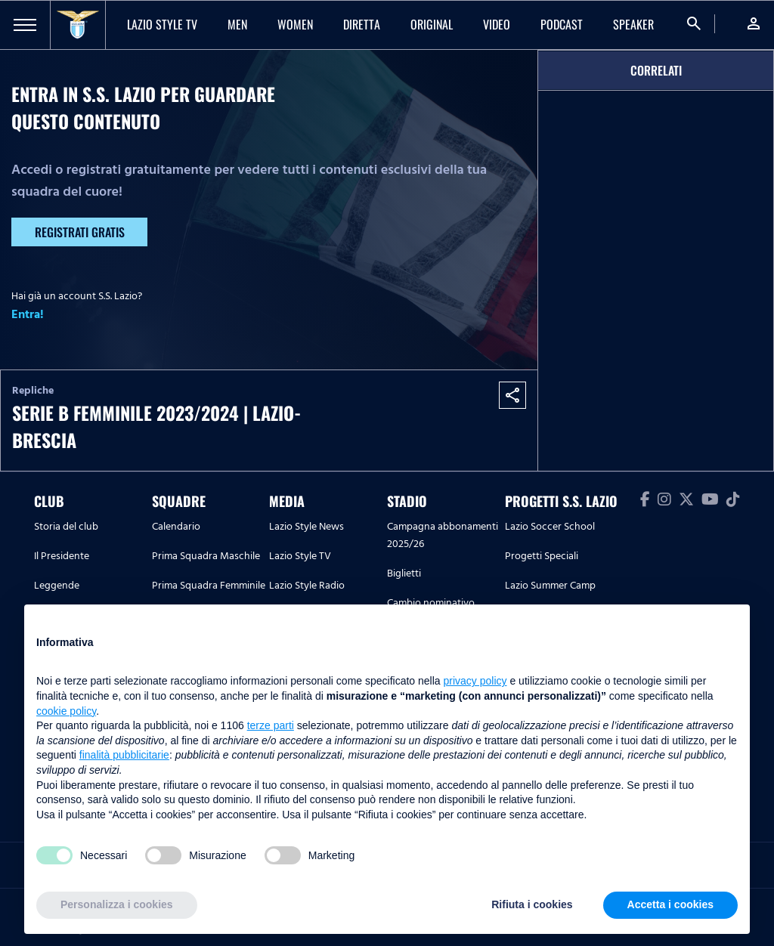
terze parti (270, 725)
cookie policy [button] (66, 711)
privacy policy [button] (475, 681)
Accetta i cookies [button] (670, 904)
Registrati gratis (80, 232)
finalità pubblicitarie (124, 755)
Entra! (27, 314)
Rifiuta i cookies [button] (531, 904)
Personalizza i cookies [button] (116, 904)
